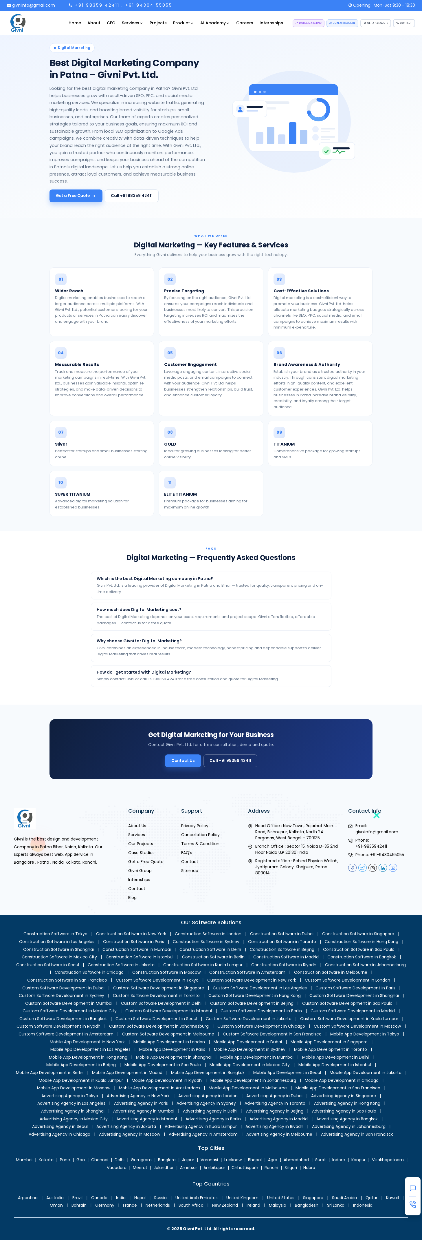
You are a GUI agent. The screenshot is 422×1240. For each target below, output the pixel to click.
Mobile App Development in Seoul (287, 1072)
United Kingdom (242, 1198)
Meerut (140, 1167)
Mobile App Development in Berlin (49, 1072)
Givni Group (140, 871)
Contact (136, 888)
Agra (272, 1160)
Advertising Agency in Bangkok (347, 1119)
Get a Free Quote (76, 195)
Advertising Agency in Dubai (274, 1096)
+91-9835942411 (371, 846)
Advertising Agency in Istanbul (146, 1119)
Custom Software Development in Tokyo (157, 980)
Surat (320, 1160)
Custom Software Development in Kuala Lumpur (349, 1019)
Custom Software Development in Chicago (261, 1026)
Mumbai (24, 1160)
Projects (158, 23)
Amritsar (188, 1167)
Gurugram (141, 1160)
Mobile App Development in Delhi (335, 1057)
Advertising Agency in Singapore (343, 1096)
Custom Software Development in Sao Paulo (347, 1003)
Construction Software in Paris (133, 941)
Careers (244, 23)
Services (132, 23)
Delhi (119, 1160)
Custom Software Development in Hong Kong (254, 995)
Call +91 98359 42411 (132, 195)
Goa (80, 1160)
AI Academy (215, 23)
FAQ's (186, 853)
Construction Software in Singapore (358, 934)
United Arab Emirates (196, 1198)
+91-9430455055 (387, 855)
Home (75, 23)
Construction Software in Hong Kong (361, 941)
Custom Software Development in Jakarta (248, 1019)
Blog (132, 897)
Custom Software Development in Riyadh (58, 1026)
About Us (137, 826)
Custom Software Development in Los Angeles (260, 988)
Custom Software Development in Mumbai (68, 1003)
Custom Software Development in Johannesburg (159, 1026)
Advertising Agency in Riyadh (274, 1126)
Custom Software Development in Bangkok (63, 1019)
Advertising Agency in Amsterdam (203, 1134)
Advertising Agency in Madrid (278, 1119)
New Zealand (225, 1205)
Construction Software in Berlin (213, 957)
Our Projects (140, 844)
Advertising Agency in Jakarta (126, 1126)
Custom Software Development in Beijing (251, 1003)
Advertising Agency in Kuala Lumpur (201, 1126)
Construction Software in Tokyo (55, 934)
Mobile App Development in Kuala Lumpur (81, 1080)
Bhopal (255, 1160)
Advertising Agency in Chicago (59, 1134)
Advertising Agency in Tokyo (69, 1096)
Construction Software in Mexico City (59, 957)
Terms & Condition (200, 844)
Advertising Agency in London (208, 1096)
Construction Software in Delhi (210, 949)
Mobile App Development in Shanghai (174, 1057)
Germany (104, 1205)
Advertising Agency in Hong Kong (347, 1103)
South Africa (191, 1205)
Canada (99, 1198)
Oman (56, 1205)
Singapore (313, 1198)
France (130, 1205)
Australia (55, 1198)
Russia (160, 1198)
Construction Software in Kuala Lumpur (203, 965)
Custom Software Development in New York (251, 980)
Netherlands (158, 1205)
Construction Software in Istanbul (139, 957)
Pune (65, 1160)
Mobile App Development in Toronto (330, 1049)
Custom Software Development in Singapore (158, 988)
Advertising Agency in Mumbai (143, 1111)
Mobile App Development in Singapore (329, 1042)
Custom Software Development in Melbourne (168, 1034)
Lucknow (233, 1160)
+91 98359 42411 (97, 5)
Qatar (371, 1198)
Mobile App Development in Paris (172, 1049)
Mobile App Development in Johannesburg (253, 1080)
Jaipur (188, 1160)
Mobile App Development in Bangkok (208, 1072)
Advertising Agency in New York (138, 1096)
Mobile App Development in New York (87, 1042)
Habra (309, 1167)
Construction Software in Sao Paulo (359, 949)
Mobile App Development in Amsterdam (159, 1088)
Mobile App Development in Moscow (73, 1088)
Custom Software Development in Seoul (156, 1019)
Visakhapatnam (388, 1160)
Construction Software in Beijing (282, 949)
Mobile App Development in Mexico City (250, 1065)
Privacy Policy (194, 826)
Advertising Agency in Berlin (213, 1119)
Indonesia (363, 1205)
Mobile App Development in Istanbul (334, 1065)
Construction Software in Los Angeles (56, 941)
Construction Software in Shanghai (58, 949)
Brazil (77, 1198)
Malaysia (277, 1205)
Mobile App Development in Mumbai (256, 1057)
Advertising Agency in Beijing (274, 1111)
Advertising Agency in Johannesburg (349, 1126)
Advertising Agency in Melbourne (279, 1134)
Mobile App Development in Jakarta (365, 1072)
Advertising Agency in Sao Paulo (344, 1111)
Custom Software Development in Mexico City (70, 1011)
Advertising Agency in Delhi (210, 1111)
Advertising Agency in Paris (141, 1103)
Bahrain (79, 1205)
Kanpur (358, 1160)
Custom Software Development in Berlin (261, 1011)
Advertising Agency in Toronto (275, 1103)
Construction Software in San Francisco (67, 980)
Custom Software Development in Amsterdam (66, 1034)
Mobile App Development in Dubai (248, 1042)
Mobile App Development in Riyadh (167, 1080)
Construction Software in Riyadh (283, 965)
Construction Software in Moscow (166, 972)
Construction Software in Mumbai (136, 949)
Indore (338, 1160)
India (121, 1198)
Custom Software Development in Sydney (61, 995)
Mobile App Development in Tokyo (364, 1034)
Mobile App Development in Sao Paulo (162, 1065)
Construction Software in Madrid (286, 957)
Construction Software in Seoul (47, 965)
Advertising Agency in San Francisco (357, 1134)
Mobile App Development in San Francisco (338, 1088)
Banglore (167, 1160)
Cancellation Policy (200, 835)
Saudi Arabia (344, 1198)
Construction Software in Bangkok (361, 957)
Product (183, 23)
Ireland (253, 1205)
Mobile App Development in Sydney (249, 1049)
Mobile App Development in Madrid (127, 1072)
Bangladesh (306, 1205)
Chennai (99, 1160)
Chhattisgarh (245, 1167)
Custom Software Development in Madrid (353, 1011)
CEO (111, 23)
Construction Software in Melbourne (330, 972)
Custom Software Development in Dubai (63, 988)
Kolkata (46, 1160)
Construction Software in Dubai (281, 934)
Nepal (140, 1198)
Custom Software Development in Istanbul (168, 1011)
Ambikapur (214, 1167)
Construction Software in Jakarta (121, 965)
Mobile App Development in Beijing (81, 1065)
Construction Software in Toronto (282, 941)
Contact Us (187, 758)
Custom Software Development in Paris (355, 988)
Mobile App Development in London (169, 1042)
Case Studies (141, 853)
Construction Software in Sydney (206, 941)
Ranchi (271, 1167)
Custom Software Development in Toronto (156, 995)
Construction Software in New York (131, 934)
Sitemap (189, 871)
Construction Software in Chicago (89, 972)
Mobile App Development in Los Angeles (90, 1049)
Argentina (28, 1198)
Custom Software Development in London (347, 980)
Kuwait (392, 1198)
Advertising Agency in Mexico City (74, 1119)
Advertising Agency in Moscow (129, 1134)
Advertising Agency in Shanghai (72, 1111)
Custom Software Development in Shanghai (354, 995)
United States (280, 1198)
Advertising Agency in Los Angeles (71, 1103)
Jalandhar (164, 1167)
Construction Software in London (208, 934)
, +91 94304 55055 (147, 5)
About (93, 23)
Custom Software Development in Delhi (161, 1003)
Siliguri (291, 1167)
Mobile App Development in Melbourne (248, 1088)
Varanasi (209, 1160)
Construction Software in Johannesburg (365, 965)
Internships (271, 23)
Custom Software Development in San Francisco (272, 1034)
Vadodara (116, 1167)
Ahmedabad (296, 1160)
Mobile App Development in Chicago (342, 1080)
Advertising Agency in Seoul (60, 1126)
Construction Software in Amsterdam (247, 972)
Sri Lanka (335, 1205)
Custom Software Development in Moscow (357, 1026)
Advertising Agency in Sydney (206, 1103)
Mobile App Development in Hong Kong (88, 1057)
